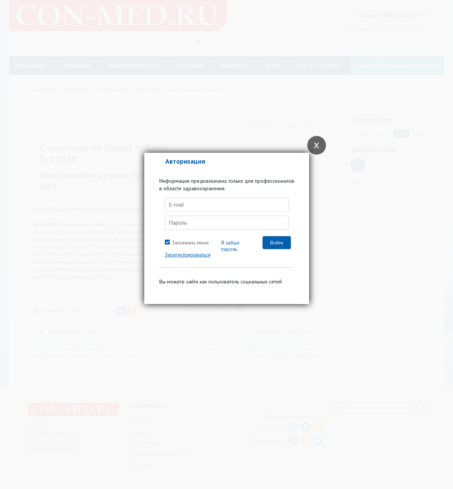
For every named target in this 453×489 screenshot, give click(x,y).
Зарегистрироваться (188, 254)
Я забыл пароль (230, 245)
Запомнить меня (190, 242)
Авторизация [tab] (185, 161)
